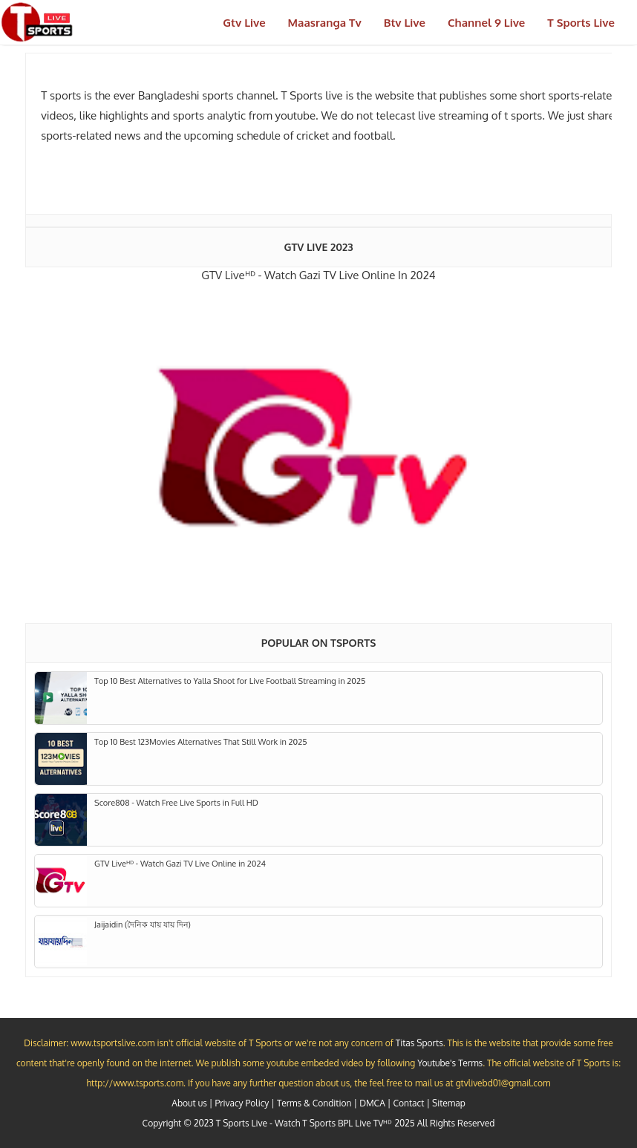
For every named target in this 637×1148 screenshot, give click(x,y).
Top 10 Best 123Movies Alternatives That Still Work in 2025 (200, 742)
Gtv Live (244, 23)
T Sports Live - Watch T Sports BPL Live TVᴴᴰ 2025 (315, 1123)
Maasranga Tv (325, 23)
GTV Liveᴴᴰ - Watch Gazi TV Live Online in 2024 (318, 275)
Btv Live (404, 23)
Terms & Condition (314, 1103)
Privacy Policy (242, 1103)
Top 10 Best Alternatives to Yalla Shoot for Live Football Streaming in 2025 (229, 681)
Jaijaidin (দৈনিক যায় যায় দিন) (142, 924)
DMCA (372, 1103)
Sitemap (449, 1103)
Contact (408, 1103)
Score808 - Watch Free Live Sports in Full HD (176, 803)
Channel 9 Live (486, 23)
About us (189, 1103)
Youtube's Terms (450, 1063)
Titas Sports (419, 1042)
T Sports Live (581, 23)
